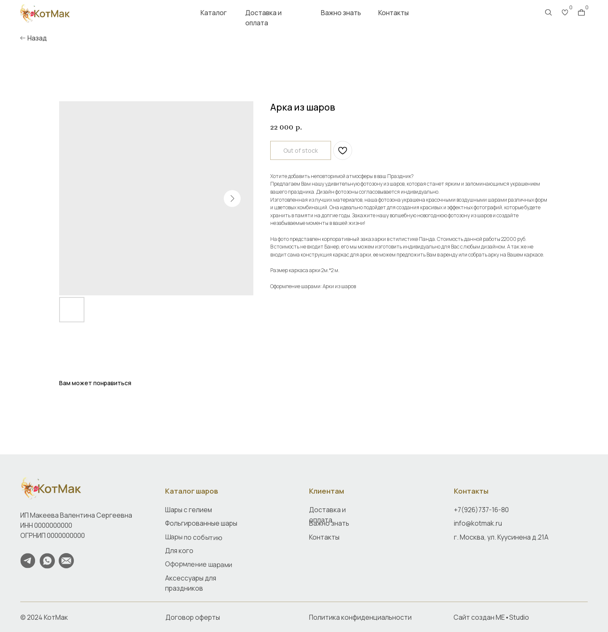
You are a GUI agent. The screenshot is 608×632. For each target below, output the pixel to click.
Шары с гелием (188, 509)
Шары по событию (193, 537)
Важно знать (341, 12)
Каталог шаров (191, 491)
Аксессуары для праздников (190, 583)
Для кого (179, 550)
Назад (37, 38)
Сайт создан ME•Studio (491, 617)
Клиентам (326, 491)
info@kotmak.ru (478, 523)
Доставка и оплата (263, 17)
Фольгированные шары (201, 523)
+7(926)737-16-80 (481, 509)
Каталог (214, 12)
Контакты (393, 12)
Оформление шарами (198, 564)
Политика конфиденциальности (360, 617)
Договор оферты (193, 617)
